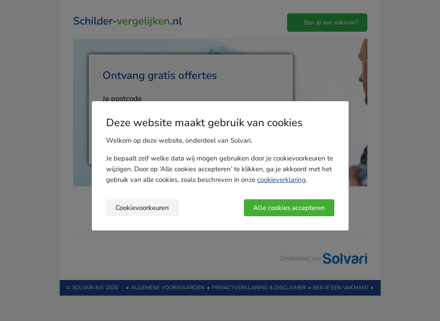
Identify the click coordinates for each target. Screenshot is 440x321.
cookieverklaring (281, 179)
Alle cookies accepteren (289, 207)
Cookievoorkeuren (142, 207)
